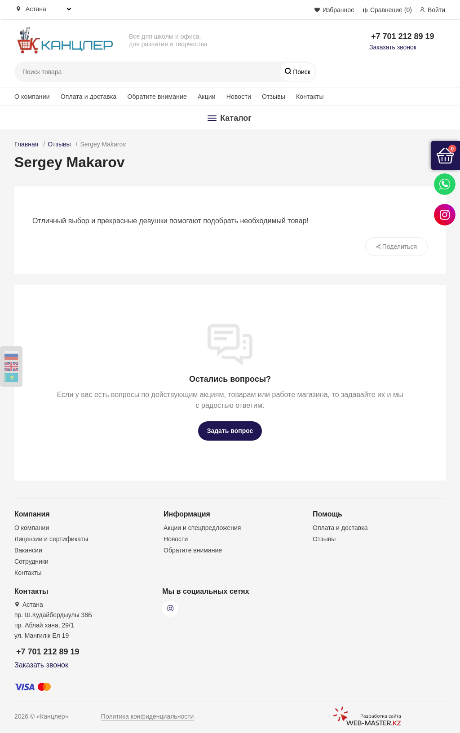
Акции (207, 96)
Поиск (300, 71)
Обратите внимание (156, 96)
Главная (26, 144)
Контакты (310, 96)
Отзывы (273, 96)
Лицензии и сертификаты (51, 539)
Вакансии (28, 550)
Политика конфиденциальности (147, 716)
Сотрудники (31, 561)
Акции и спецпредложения (202, 527)
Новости (238, 96)
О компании (32, 96)
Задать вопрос (230, 430)
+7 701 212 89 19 (402, 36)
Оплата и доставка (89, 96)
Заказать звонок (392, 47)
